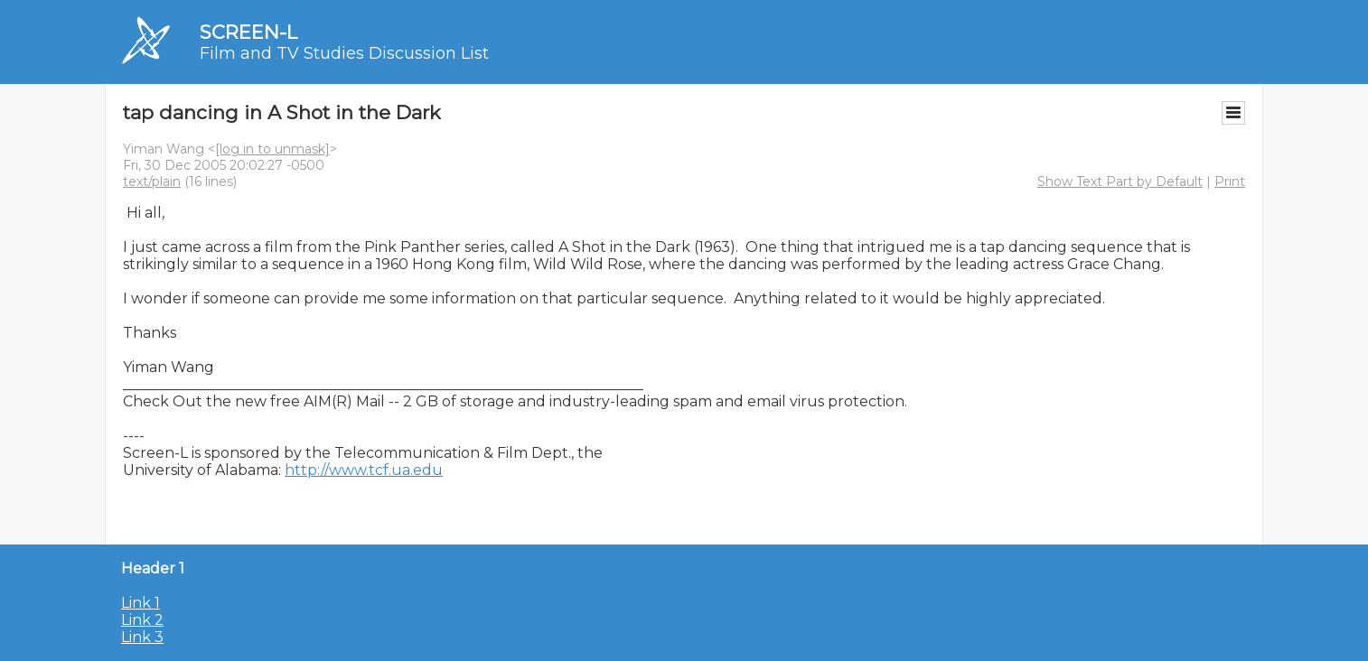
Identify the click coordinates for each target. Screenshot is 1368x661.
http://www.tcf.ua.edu (364, 470)
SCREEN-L (248, 32)
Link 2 (142, 619)
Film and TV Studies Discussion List (344, 53)
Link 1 (140, 602)
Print (1229, 181)
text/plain (152, 181)
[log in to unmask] (272, 149)
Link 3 (142, 637)
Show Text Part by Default (1120, 181)
